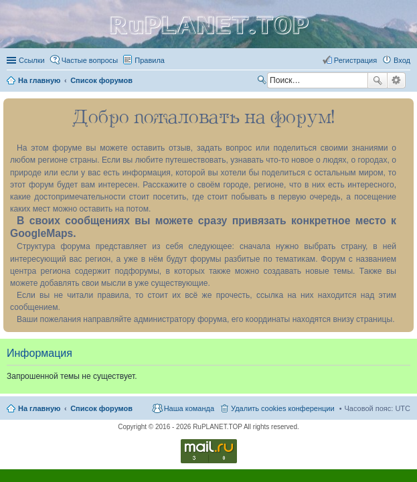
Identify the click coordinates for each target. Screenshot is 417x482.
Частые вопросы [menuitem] (90, 60)
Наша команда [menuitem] (189, 408)
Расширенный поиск (397, 80)
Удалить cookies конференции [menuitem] (283, 408)
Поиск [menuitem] (263, 81)
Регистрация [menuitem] (355, 60)
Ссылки (32, 60)
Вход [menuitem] (402, 60)
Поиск (377, 80)
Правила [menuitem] (150, 60)
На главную (39, 408)
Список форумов (101, 408)
